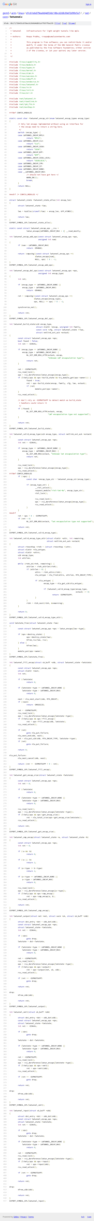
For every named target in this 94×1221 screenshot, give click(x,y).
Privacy (23, 1217)
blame (72, 23)
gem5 (6, 13)
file (57, 23)
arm (13, 13)
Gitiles (16, 1217)
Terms (31, 1217)
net (87, 13)
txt (82, 1217)
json (89, 1217)
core (5, 16)
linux (21, 13)
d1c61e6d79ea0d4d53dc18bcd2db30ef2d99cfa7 (53, 13)
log (64, 23)
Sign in (88, 4)
